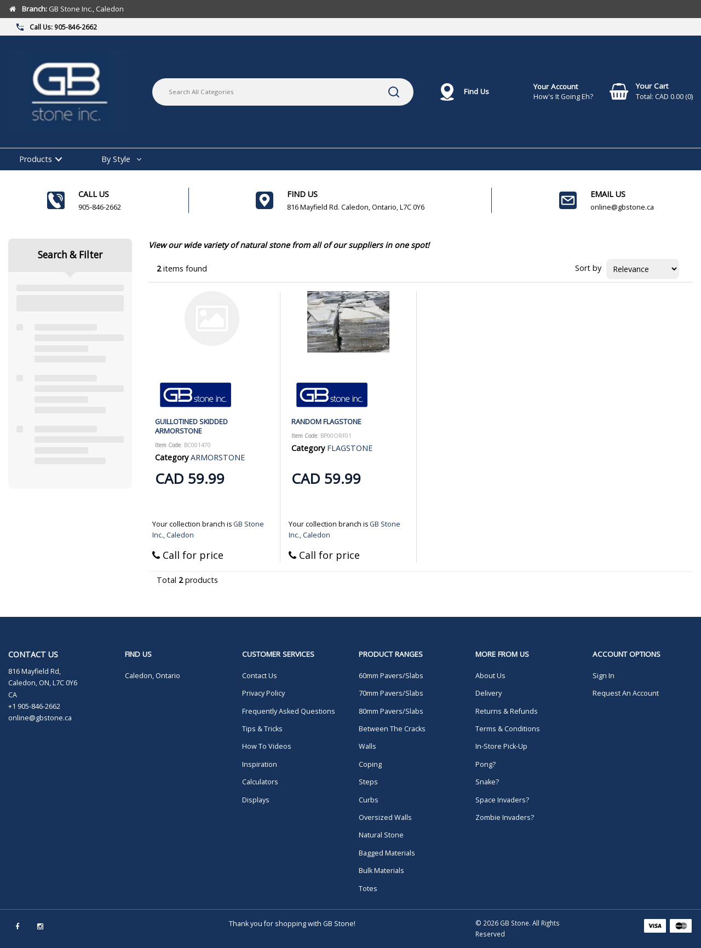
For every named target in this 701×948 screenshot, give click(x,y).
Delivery (488, 693)
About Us (490, 675)
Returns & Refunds (506, 711)
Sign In (603, 675)
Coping (370, 764)
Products (35, 159)
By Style (115, 159)
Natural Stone (381, 835)
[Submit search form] (394, 92)
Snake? (487, 782)
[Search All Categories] (282, 92)
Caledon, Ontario (152, 675)
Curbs (368, 800)
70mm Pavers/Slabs (391, 693)
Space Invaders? (502, 800)
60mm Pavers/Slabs (391, 675)
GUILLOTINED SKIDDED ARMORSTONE (191, 426)
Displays (255, 800)
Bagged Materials (387, 853)
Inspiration (259, 764)
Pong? (485, 764)
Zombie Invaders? (504, 817)
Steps (368, 782)
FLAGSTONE (349, 448)
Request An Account (626, 693)
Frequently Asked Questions (288, 711)
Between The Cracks (392, 728)
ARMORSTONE (218, 457)
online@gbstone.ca (40, 717)
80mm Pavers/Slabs (391, 711)
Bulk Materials (381, 870)
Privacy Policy (263, 693)
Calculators (260, 782)
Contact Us (259, 675)
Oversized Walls (385, 817)
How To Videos (266, 746)
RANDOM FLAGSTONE (326, 421)
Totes (368, 888)
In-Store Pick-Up (501, 746)
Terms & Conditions (507, 728)
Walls (367, 746)
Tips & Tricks (262, 728)
